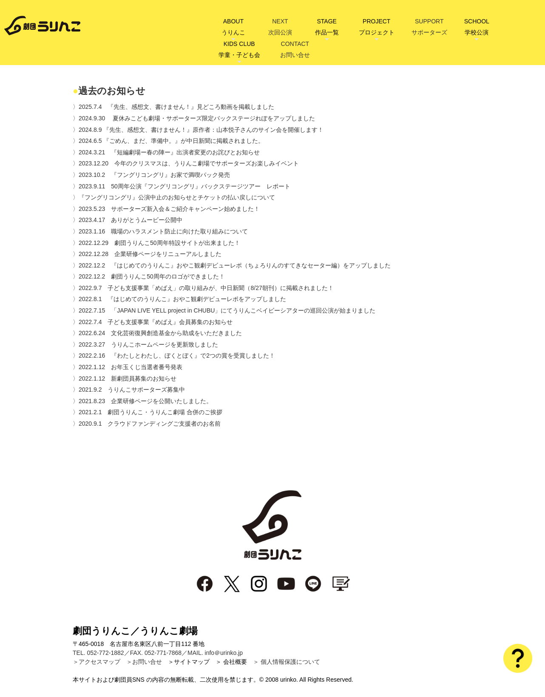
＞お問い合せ (144, 661)
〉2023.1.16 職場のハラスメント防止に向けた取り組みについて (160, 231)
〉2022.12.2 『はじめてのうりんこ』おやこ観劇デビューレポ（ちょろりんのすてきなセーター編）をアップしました (232, 265)
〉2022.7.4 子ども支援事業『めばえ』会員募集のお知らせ (153, 322)
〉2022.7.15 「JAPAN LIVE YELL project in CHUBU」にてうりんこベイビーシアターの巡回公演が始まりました (224, 310)
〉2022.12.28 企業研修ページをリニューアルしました (147, 253)
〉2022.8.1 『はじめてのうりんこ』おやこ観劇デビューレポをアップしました (180, 299)
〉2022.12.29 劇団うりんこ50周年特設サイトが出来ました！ (156, 242)
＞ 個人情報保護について (286, 661)
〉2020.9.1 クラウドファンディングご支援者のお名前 (147, 423)
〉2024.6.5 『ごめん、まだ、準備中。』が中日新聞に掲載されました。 (168, 140)
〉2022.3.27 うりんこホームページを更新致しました (145, 344)
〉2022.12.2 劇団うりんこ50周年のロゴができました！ (149, 276)
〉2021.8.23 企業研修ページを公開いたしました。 (142, 401)
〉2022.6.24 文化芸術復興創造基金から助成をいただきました (157, 333)
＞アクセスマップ (96, 661)
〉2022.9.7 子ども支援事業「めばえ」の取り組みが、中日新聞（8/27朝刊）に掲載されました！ (203, 287)
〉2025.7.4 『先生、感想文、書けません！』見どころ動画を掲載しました (174, 106)
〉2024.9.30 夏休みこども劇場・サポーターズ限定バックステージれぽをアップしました (194, 118)
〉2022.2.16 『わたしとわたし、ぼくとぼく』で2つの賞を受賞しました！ (174, 355)
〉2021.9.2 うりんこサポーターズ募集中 (129, 389)
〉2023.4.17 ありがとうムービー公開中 (127, 219)
